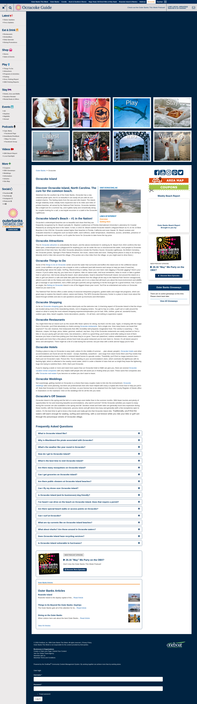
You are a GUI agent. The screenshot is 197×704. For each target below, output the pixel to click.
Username (38, 675)
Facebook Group (11, 142)
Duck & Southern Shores (78, 2)
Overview (104, 219)
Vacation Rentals (10, 96)
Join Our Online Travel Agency (44, 653)
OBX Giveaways (9, 170)
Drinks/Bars (8, 37)
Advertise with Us (39, 655)
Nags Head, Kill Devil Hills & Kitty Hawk (103, 2)
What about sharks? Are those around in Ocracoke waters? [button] (67, 529)
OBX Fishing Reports (11, 82)
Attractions (8, 71)
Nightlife (7, 116)
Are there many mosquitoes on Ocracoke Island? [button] (62, 467)
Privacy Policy (87, 642)
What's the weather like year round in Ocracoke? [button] (61, 447)
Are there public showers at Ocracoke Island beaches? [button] (64, 481)
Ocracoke (151, 2)
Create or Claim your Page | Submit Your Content (50, 651)
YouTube (7, 196)
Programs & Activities (11, 74)
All (5, 111)
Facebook (8, 193)
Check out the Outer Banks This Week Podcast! (146, 7)
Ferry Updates (9, 22)
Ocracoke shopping (51, 306)
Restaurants (8, 34)
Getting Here (105, 222)
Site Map (7, 181)
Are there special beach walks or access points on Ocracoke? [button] (68, 509)
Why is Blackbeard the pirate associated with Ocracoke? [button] (65, 440)
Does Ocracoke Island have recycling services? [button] (61, 536)
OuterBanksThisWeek (11, 136)
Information (8, 176)
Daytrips (160, 2)
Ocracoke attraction (49, 245)
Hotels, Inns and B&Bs (12, 94)
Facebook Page (10, 133)
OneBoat (48, 664)
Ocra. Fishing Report (11, 79)
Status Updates (9, 20)
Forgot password (44, 694)
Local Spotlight (9, 156)
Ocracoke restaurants (88, 326)
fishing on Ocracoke (55, 285)
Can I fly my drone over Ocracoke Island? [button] (58, 488)
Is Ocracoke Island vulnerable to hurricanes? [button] (60, 543)
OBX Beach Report (10, 153)
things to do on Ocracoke (56, 265)
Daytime (7, 114)
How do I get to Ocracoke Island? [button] (54, 454)
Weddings (7, 173)
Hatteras (143, 2)
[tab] (89, 433)
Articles (6, 179)
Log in (38, 699)
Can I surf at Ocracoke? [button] (49, 515)
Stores (6, 54)
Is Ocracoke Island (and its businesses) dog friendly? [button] (64, 495)
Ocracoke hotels (127, 351)
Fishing (6, 76)
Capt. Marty (8, 131)
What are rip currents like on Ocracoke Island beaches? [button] (65, 522)
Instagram (8, 198)
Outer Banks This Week (39, 2)
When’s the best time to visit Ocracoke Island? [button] (60, 461)
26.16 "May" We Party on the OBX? (167, 268)
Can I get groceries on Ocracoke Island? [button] (57, 474)
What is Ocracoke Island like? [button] (52, 433)
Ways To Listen (10, 139)
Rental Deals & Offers (11, 99)
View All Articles (44, 626)
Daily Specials (9, 39)
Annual (6, 119)
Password (38, 684)
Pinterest (8, 201)
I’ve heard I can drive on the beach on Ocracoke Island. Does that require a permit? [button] (78, 502)
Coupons (7, 168)
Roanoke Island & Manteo (128, 2)
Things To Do (8, 68)
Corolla (64, 2)
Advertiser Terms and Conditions (44, 657)
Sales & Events (9, 57)
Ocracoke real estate (48, 373)
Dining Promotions (10, 42)
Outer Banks (54, 2)
